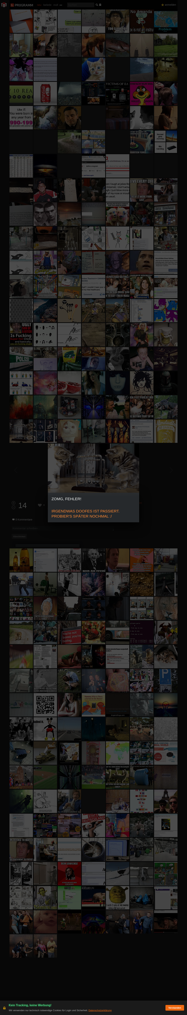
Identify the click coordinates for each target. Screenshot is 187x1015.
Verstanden (174, 1007)
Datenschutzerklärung (99, 1010)
